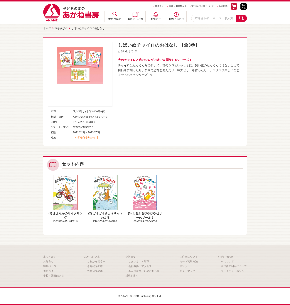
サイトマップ (187, 270)
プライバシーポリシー (234, 270)
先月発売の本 (95, 270)
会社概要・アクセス (140, 266)
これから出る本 (96, 261)
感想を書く (131, 275)
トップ (47, 28)
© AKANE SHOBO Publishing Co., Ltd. (140, 295)
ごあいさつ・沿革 (138, 261)
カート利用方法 (189, 261)
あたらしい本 (135, 19)
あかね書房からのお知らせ (143, 270)
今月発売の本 (95, 266)
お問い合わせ (176, 19)
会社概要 (223, 6)
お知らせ (156, 19)
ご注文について (189, 256)
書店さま (159, 6)
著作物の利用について (202, 6)
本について (227, 261)
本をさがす (114, 19)
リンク (183, 266)
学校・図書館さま (178, 6)
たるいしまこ (126, 51)
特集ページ (49, 266)
